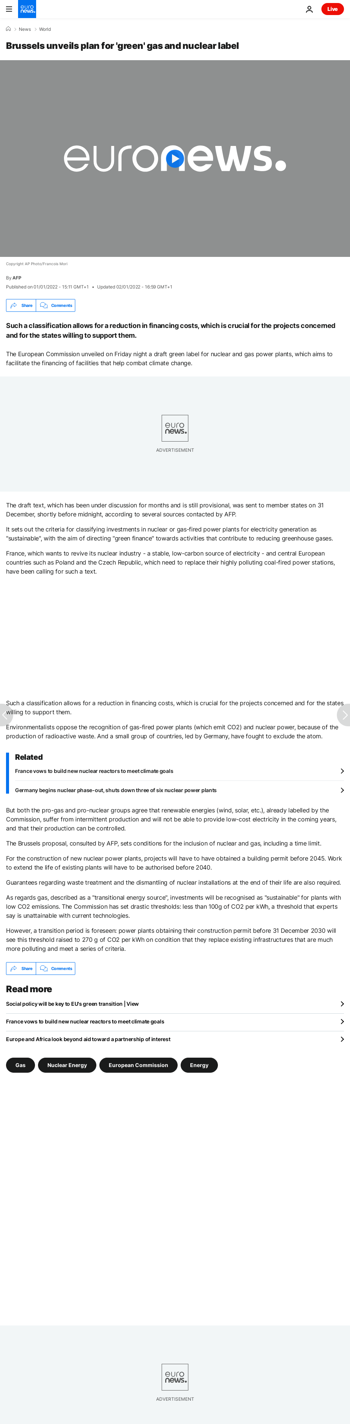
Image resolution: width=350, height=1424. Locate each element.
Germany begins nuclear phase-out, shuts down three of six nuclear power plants (116, 790)
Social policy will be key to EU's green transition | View (72, 1003)
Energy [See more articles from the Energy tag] (199, 1065)
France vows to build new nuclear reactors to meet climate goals (94, 771)
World (45, 29)
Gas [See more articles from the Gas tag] (20, 1065)
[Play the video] (175, 158)
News (25, 29)
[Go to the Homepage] (27, 9)
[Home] (8, 29)
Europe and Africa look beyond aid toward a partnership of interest (88, 1039)
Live (332, 9)
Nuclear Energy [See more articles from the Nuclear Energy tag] (67, 1065)
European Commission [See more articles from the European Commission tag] (138, 1065)
